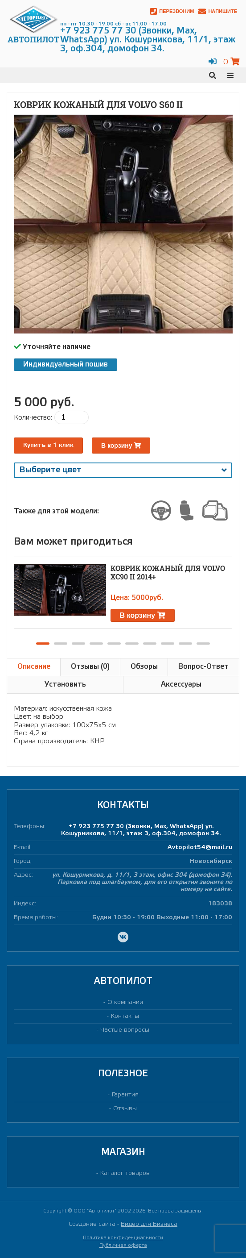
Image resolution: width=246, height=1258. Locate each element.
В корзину (121, 445)
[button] (42, 643)
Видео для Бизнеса (149, 1224)
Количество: (33, 417)
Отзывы (125, 1109)
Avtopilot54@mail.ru (200, 847)
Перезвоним (172, 11)
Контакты (125, 1016)
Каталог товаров (125, 1173)
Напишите (217, 11)
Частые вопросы (125, 1030)
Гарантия (125, 1095)
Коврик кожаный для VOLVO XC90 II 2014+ (168, 572)
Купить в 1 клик (48, 445)
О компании (125, 1002)
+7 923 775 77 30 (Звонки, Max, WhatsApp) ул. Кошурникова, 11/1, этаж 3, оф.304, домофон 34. (141, 830)
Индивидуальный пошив (65, 364)
